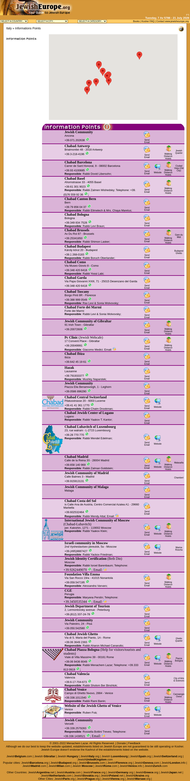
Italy (9, 28)
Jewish (44, 756)
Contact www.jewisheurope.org (172, 21)
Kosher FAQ (148, 21)
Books (136, 21)
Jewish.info (173, 762)
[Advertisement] (140, 6)
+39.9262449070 (75, 570)
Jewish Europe (113, 746)
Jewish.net (41, 772)
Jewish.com (19, 756)
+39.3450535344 (75, 601)
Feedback (134, 743)
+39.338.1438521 (74, 736)
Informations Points (28, 28)
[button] (96, 82)
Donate (121, 743)
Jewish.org (89, 756)
